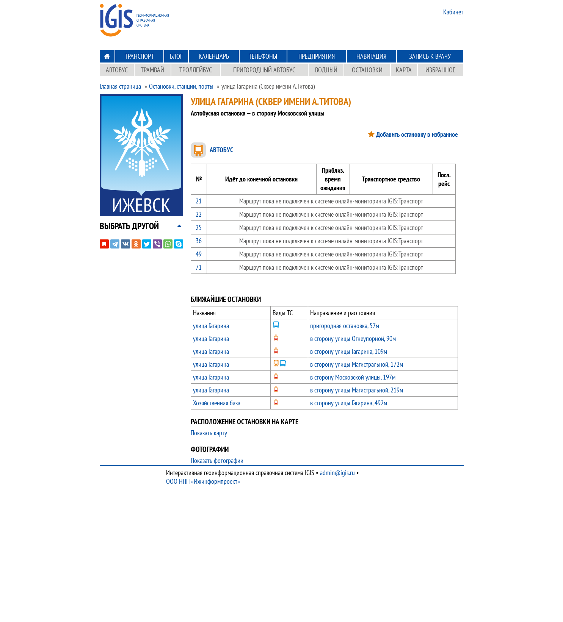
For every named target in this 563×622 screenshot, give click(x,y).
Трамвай (152, 70)
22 (199, 214)
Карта (404, 70)
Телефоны (263, 56)
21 (199, 201)
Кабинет (453, 12)
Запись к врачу (430, 56)
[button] (129, 226)
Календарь (214, 56)
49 (199, 254)
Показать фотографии (217, 460)
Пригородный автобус (264, 70)
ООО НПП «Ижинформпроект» (203, 481)
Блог (176, 56)
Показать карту (209, 432)
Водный (326, 70)
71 (199, 267)
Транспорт (139, 56)
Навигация (371, 56)
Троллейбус (195, 70)
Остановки (367, 70)
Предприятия (316, 56)
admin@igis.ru (337, 472)
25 (199, 227)
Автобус (117, 70)
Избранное (440, 70)
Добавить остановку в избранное (417, 134)
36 (199, 240)
